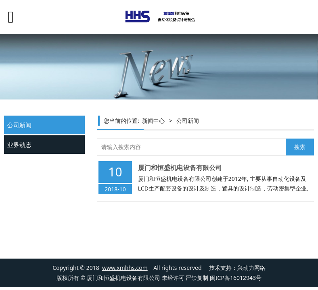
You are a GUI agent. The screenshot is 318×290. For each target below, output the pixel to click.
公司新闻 (19, 125)
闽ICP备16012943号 (236, 278)
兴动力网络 (251, 267)
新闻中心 (153, 120)
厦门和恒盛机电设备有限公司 (180, 167)
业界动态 (19, 145)
